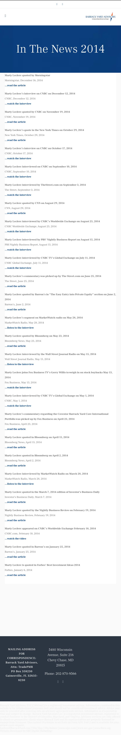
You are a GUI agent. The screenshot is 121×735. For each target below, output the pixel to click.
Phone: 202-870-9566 (60, 673)
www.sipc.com (67, 728)
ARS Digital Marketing (39, 731)
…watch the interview (18, 103)
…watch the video (15, 538)
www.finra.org (102, 728)
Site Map (38, 728)
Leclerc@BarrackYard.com (15, 728)
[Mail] (62, 681)
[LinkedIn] (58, 681)
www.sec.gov (85, 728)
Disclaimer (51, 728)
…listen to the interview (19, 327)
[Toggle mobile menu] (5, 15)
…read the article (15, 85)
